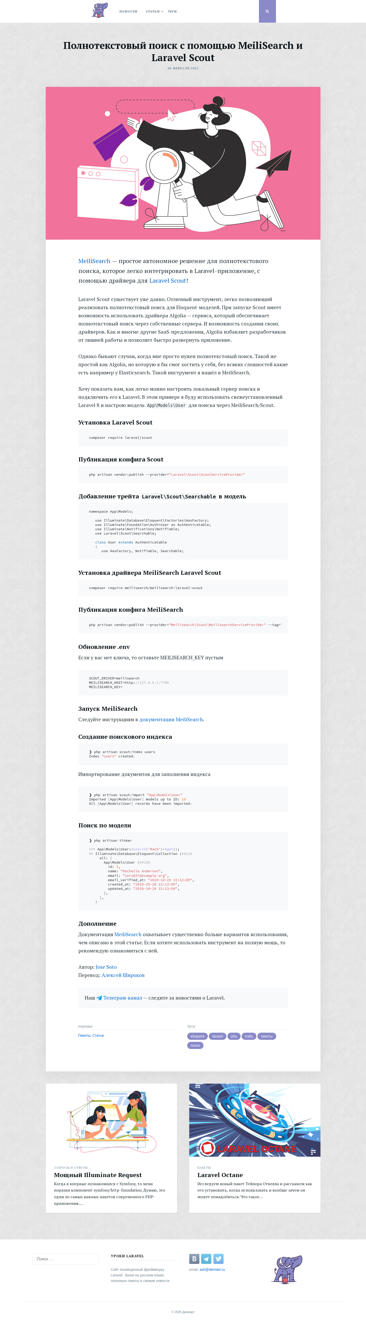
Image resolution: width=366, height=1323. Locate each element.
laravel (217, 1036)
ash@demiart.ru (212, 1269)
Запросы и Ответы (71, 1167)
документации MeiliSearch (171, 719)
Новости (128, 11)
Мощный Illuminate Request (98, 1175)
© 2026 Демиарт (183, 1312)
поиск (195, 1045)
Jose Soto (106, 966)
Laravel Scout (167, 280)
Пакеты (84, 1035)
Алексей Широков (123, 975)
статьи (153, 11)
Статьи (98, 1035)
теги (172, 11)
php (234, 1036)
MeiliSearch (94, 261)
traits (249, 1036)
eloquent (197, 1036)
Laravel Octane (220, 1175)
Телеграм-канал (122, 997)
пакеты (266, 1036)
